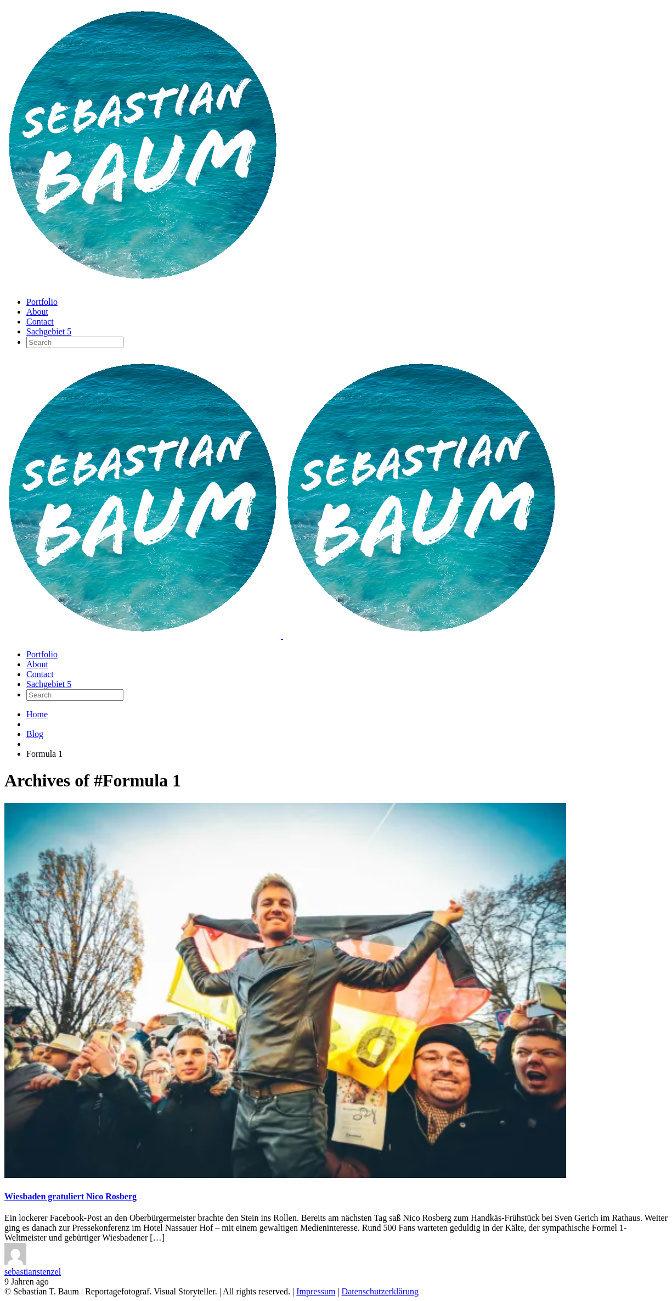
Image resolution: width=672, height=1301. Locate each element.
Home (37, 714)
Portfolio (42, 301)
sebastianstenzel (32, 1271)
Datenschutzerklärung (380, 1291)
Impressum (315, 1291)
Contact (40, 321)
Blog (34, 734)
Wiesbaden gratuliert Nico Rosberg (70, 1196)
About (37, 311)
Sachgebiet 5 (48, 331)
